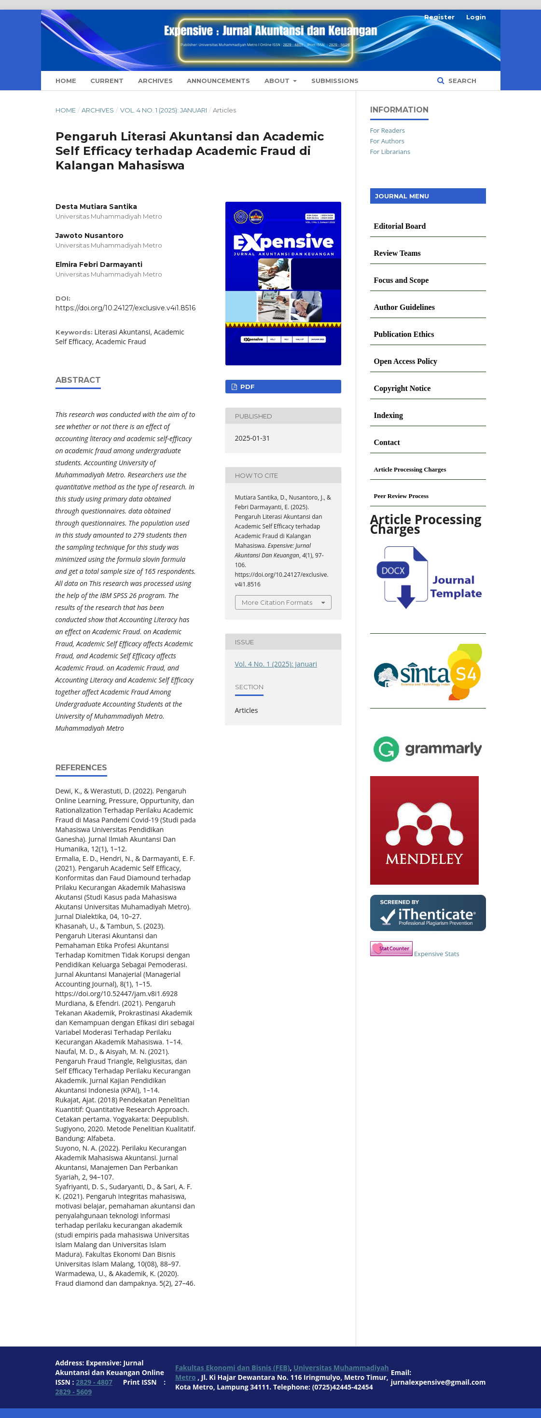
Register (439, 17)
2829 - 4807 (94, 1382)
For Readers (387, 130)
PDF (246, 386)
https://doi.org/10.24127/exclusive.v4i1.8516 (125, 308)
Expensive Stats (436, 953)
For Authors (387, 141)
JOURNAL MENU (402, 196)
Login (476, 17)
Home (65, 80)
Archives (155, 80)
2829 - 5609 (73, 1391)
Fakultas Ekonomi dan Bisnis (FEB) (232, 1367)
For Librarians (390, 151)
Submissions (335, 80)
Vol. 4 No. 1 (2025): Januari (163, 110)
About (277, 80)
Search (461, 80)
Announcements (218, 80)
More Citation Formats (277, 602)
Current (107, 80)
